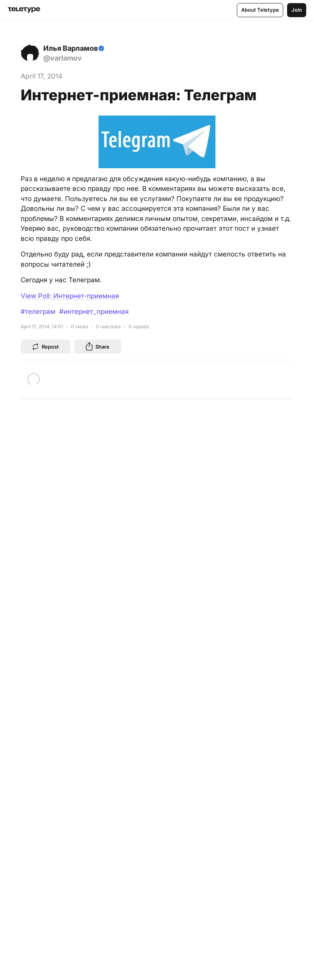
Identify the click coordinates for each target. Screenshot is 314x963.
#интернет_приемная (94, 311)
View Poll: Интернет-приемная (70, 296)
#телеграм (38, 311)
